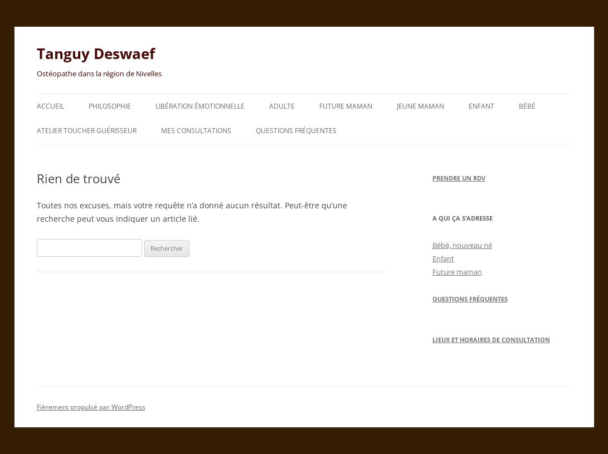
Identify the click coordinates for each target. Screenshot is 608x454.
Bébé (527, 106)
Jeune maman (420, 106)
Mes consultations (196, 130)
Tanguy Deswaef (96, 53)
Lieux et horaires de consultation (491, 339)
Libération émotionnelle (200, 106)
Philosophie (110, 106)
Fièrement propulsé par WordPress (91, 407)
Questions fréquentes (296, 130)
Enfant (481, 106)
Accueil (50, 106)
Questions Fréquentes (470, 299)
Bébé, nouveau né (462, 245)
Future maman (345, 106)
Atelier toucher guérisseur (87, 130)
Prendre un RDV (458, 178)
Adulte (282, 106)
